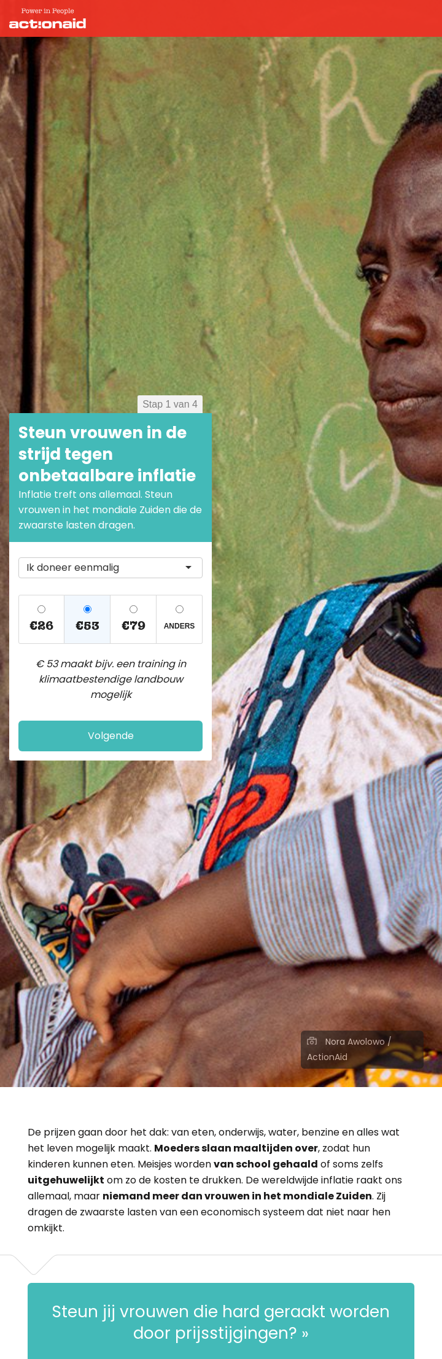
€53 (87, 625)
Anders (179, 626)
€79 (133, 625)
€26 (41, 625)
